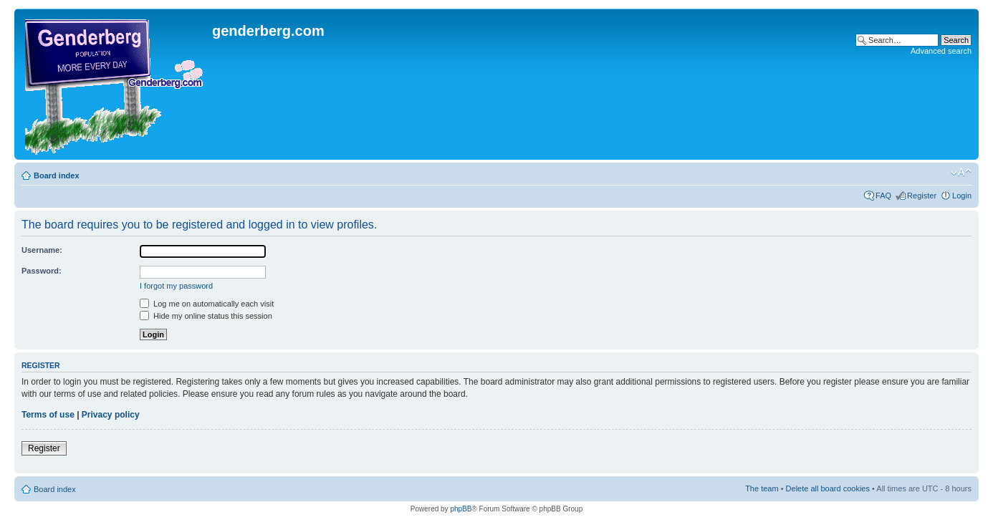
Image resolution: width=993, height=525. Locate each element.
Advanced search (941, 51)
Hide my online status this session (206, 316)
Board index (57, 175)
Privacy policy (111, 415)
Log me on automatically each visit (207, 303)
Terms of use (48, 415)
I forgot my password (176, 285)
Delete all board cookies (828, 488)
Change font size (961, 172)
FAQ (883, 195)
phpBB (460, 509)
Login (962, 195)
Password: (41, 270)
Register (921, 195)
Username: (41, 250)
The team (761, 488)
